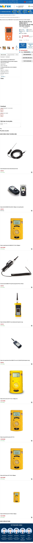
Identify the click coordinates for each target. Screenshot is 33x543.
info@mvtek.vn (4, 539)
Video (17, 54)
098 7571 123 (10, 538)
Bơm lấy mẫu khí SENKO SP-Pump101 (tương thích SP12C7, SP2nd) (11, 283)
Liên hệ (7, 2)
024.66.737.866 (22, 539)
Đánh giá (7, 57)
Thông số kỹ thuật (11, 54)
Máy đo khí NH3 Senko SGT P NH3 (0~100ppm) (8, 513)
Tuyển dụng (11, 2)
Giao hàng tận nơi (23, 45)
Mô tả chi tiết (3, 54)
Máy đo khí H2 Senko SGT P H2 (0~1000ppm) (8, 475)
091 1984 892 (16, 538)
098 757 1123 (29, 538)
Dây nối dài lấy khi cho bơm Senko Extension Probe (9, 168)
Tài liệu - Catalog (15, 2)
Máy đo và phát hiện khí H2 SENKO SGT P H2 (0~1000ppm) (10, 245)
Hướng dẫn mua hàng (30, 2)
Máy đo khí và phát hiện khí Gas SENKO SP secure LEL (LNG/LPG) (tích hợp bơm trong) (15, 360)
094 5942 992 (4, 538)
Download (2, 57)
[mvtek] (32, 172)
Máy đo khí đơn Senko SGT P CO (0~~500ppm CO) (8, 398)
